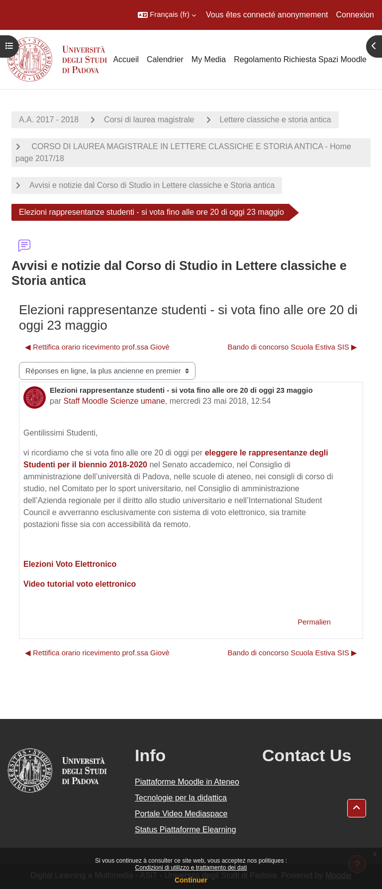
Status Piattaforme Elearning (185, 829)
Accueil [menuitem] (126, 59)
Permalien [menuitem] (314, 622)
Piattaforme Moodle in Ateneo (187, 782)
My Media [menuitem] (208, 59)
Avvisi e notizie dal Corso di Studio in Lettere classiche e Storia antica (152, 185)
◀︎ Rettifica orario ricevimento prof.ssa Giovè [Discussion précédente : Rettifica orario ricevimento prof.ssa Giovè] (97, 347)
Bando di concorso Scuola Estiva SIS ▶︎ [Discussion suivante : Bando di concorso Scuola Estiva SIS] (292, 347)
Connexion (355, 14)
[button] (167, 15)
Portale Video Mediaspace (181, 813)
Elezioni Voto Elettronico (69, 564)
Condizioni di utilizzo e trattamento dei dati (191, 867)
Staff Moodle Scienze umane (114, 401)
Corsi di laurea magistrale (149, 119)
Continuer (191, 880)
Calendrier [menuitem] (165, 59)
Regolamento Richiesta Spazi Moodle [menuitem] (300, 59)
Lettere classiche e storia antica (275, 119)
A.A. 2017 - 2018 (49, 119)
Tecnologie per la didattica (181, 798)
